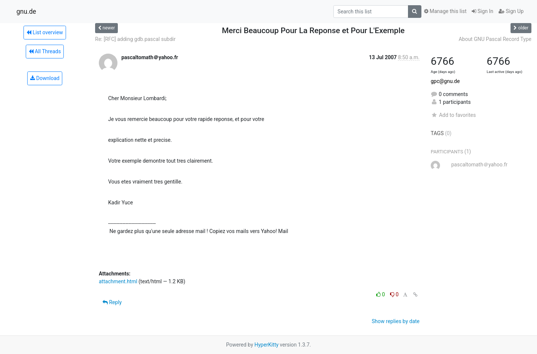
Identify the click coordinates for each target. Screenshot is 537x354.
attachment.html (118, 281)
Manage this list (445, 11)
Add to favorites (453, 115)
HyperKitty (266, 345)
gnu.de (26, 11)
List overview (44, 32)
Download (45, 78)
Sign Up (511, 11)
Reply (112, 302)
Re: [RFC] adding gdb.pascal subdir (135, 39)
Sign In (482, 11)
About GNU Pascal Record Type (495, 39)
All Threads (45, 51)
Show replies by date (396, 321)
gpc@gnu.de (445, 81)
